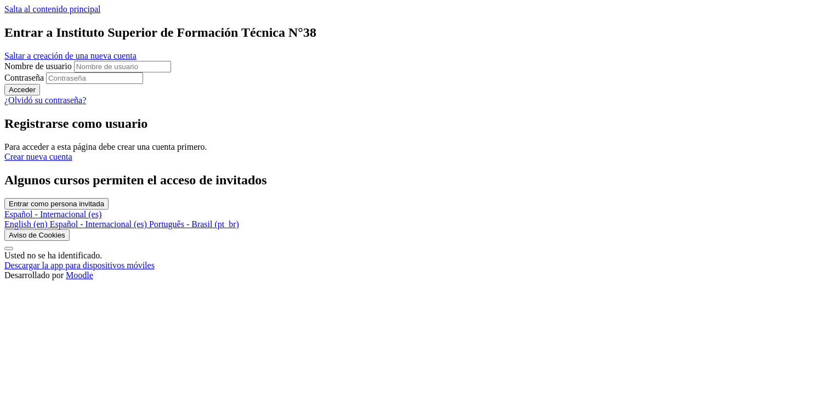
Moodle (79, 275)
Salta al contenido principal (52, 9)
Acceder (22, 90)
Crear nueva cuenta (38, 156)
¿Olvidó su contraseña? (45, 100)
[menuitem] (27, 224)
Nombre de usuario (39, 66)
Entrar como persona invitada (56, 204)
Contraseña (24, 77)
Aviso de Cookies (37, 235)
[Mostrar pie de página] (8, 248)
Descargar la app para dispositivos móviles (79, 265)
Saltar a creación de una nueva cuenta (70, 55)
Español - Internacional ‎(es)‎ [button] (52, 214)
